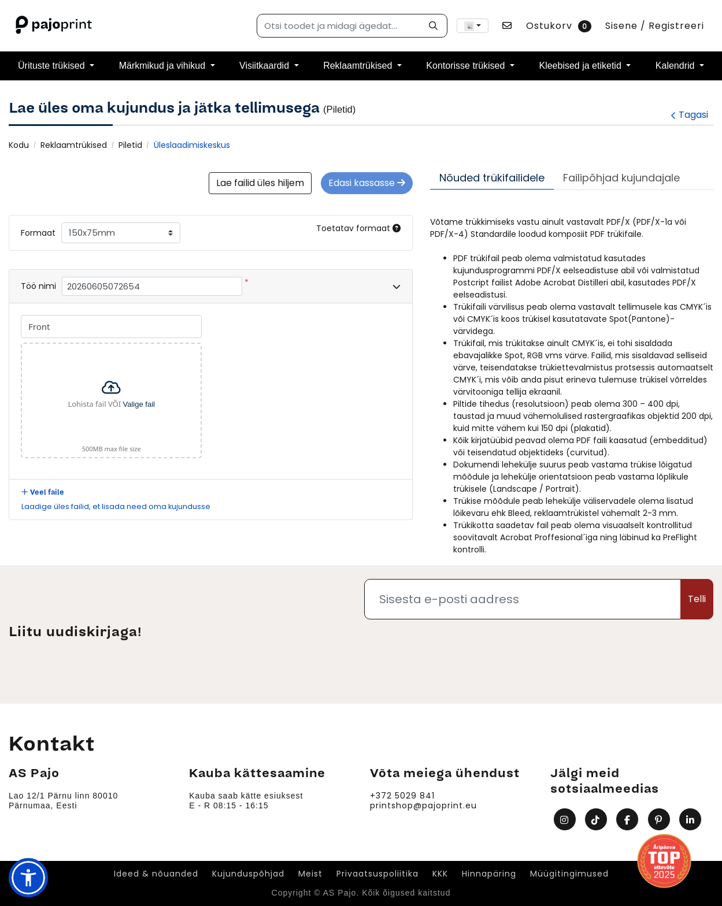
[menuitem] (56, 65)
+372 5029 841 (402, 796)
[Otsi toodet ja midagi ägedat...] (352, 26)
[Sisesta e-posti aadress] (523, 599)
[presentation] (625, 651)
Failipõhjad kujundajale (621, 177)
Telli (697, 599)
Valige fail (139, 403)
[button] (28, 877)
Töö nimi (38, 286)
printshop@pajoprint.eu (423, 806)
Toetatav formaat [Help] (358, 228)
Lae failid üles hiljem (260, 183)
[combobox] (472, 25)
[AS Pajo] (55, 26)
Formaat (38, 233)
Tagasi (689, 114)
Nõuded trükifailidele (492, 177)
